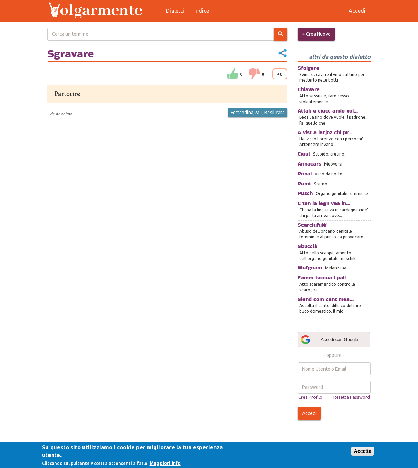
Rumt (304, 184)
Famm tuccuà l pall (322, 277)
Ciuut (304, 154)
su (232, 73)
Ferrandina (242, 112)
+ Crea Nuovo (316, 34)
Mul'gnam (310, 268)
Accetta (363, 451)
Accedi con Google (329, 339)
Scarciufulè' (312, 225)
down (254, 73)
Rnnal (305, 174)
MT (258, 112)
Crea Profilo (310, 397)
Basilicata (274, 112)
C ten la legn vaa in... (324, 203)
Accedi (309, 413)
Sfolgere (308, 68)
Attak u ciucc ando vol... (328, 111)
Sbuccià (307, 246)
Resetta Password (351, 397)
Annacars (309, 164)
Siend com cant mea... (326, 299)
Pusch (305, 193)
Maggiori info (165, 463)
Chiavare (309, 89)
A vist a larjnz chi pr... (325, 132)
